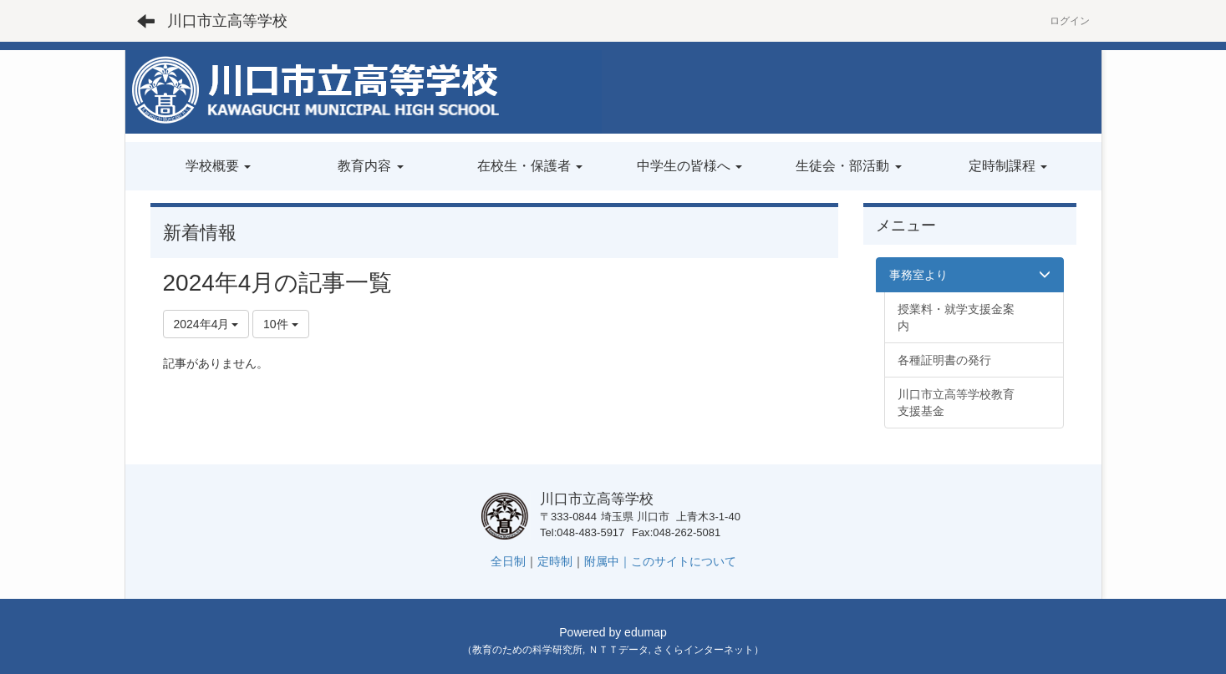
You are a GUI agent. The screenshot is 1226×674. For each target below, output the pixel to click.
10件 (280, 324)
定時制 (554, 561)
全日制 (508, 561)
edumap (645, 632)
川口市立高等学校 (227, 21)
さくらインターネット (704, 650)
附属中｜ (607, 561)
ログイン (1070, 21)
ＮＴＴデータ (618, 650)
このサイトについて (683, 561)
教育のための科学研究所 (527, 650)
